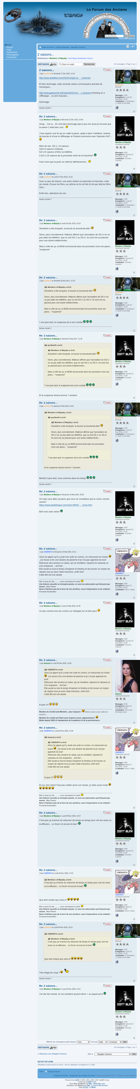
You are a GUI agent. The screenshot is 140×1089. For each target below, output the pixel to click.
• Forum (9, 47)
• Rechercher (11, 52)
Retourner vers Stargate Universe (53, 1054)
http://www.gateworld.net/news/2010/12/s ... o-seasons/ (65, 93)
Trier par (99, 1042)
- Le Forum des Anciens (97, 1085)
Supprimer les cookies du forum (82, 1075)
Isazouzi (47, 663)
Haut (134, 111)
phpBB (76, 1080)
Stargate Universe (78, 47)
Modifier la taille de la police (132, 46)
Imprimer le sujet (127, 46)
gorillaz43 (47, 74)
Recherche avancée (127, 38)
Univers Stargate (62, 47)
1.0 (89, 1087)
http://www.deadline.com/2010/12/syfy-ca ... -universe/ (64, 78)
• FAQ (8, 50)
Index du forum (48, 47)
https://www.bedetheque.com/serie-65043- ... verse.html (65, 505)
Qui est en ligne (45, 1062)
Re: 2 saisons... (48, 116)
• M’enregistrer (12, 55)
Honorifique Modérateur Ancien (80, 58)
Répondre (47, 64)
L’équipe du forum (61, 1075)
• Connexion (11, 57)
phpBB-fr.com (91, 1082)
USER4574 (48, 552)
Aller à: (90, 1054)
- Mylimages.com (97, 1084)
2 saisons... (46, 54)
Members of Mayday (58, 58)
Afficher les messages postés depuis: (68, 1042)
